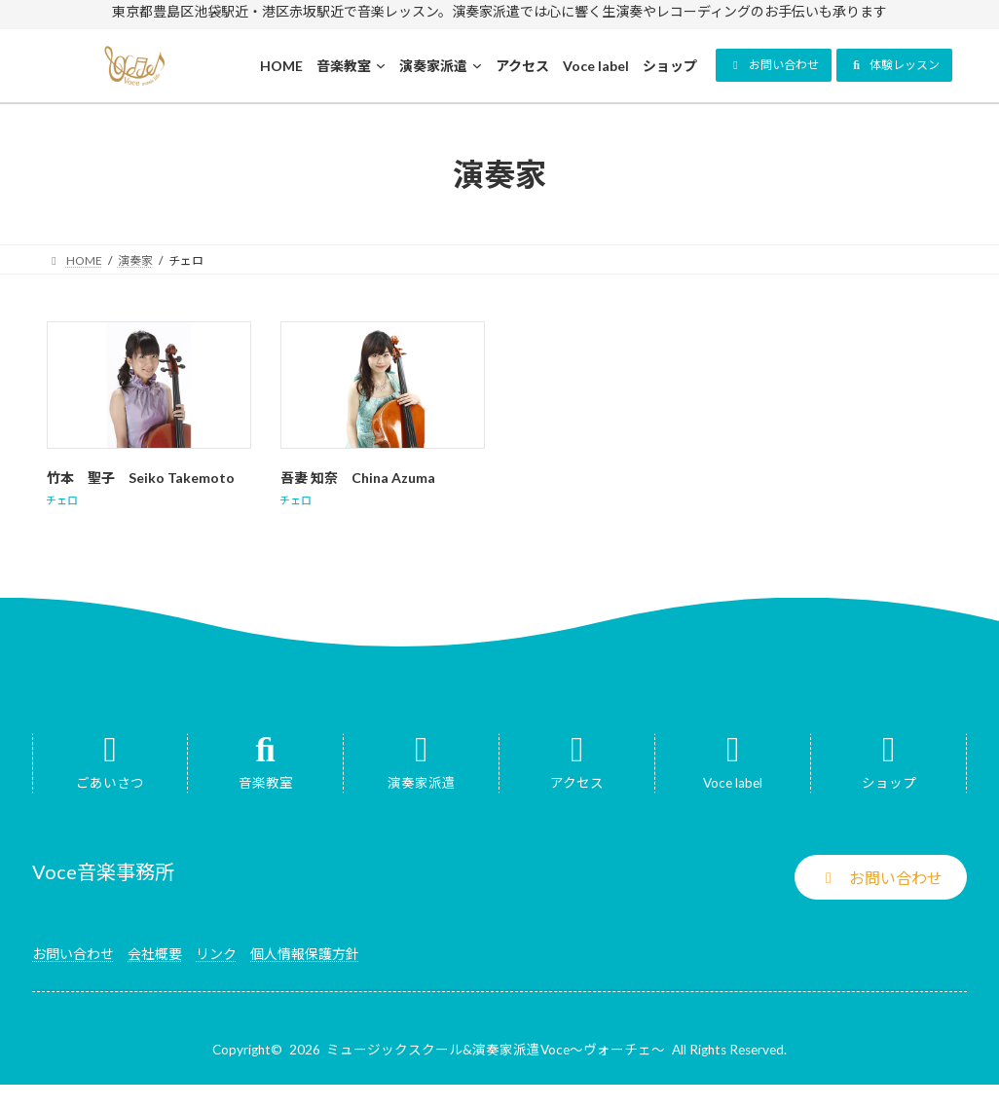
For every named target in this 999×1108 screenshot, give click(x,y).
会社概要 (155, 953)
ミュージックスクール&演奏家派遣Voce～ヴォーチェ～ (495, 1049)
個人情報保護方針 (304, 953)
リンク (216, 953)
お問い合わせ (73, 953)
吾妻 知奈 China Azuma (357, 477)
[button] (774, 65)
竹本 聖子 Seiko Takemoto (141, 477)
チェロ (62, 500)
